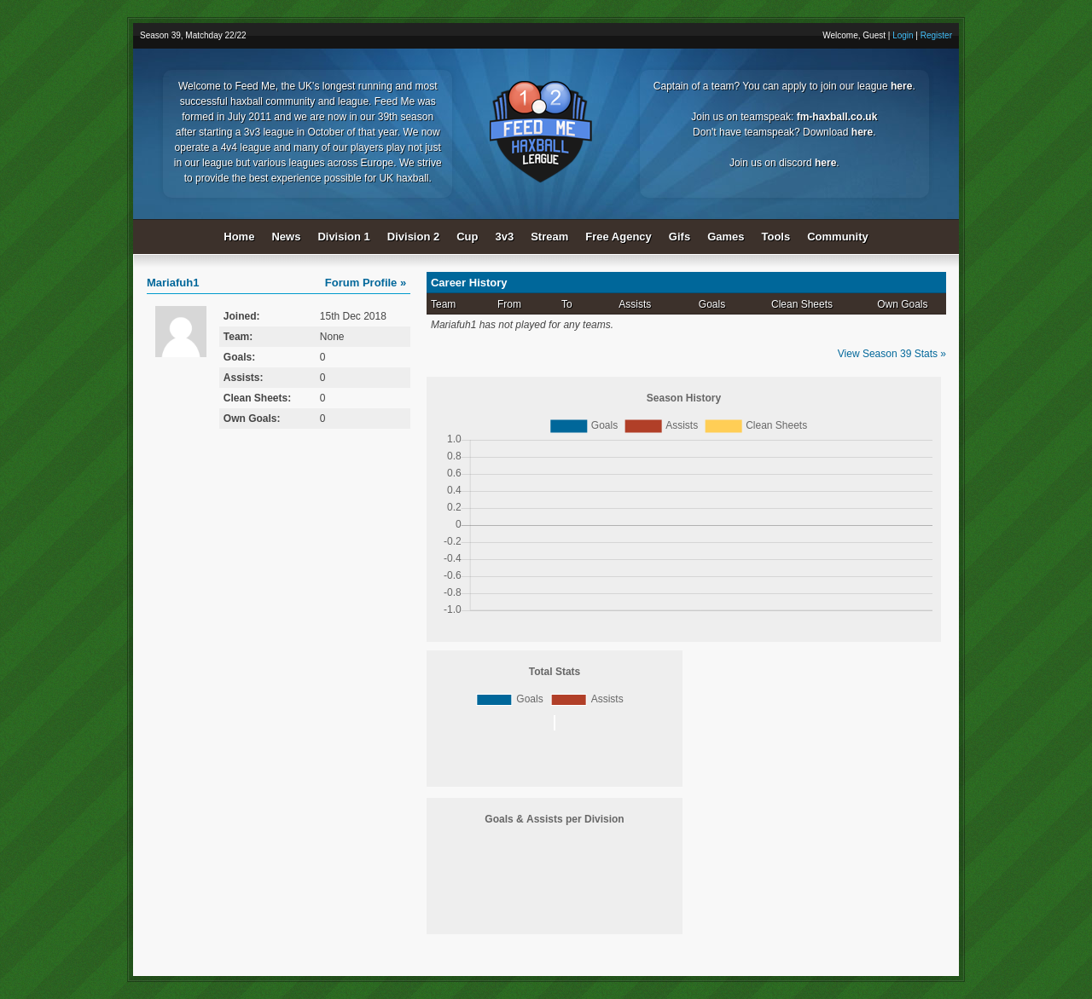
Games (725, 236)
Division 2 (413, 236)
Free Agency (618, 236)
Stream (549, 236)
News (285, 236)
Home (239, 236)
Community (837, 236)
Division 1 (343, 236)
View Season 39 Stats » (892, 354)
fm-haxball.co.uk (837, 117)
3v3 (505, 236)
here (901, 86)
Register (936, 35)
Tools (776, 236)
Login (902, 35)
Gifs (679, 236)
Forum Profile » (365, 282)
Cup (467, 236)
